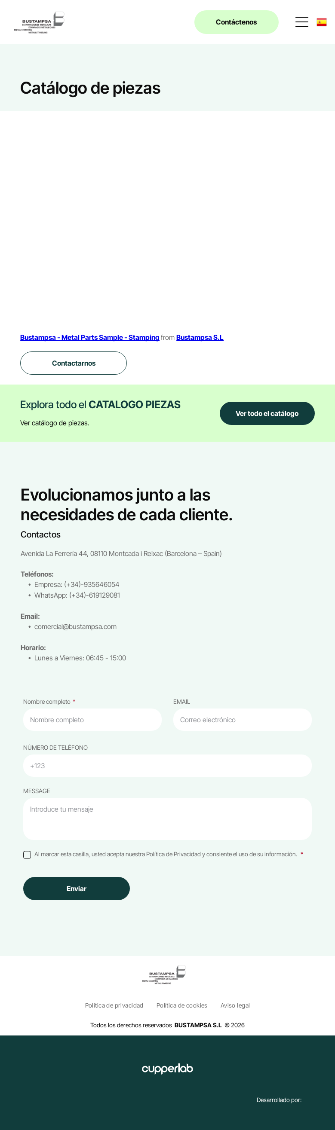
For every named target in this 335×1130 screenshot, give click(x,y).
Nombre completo (47, 701)
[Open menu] (301, 21)
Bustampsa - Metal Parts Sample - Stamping (90, 337)
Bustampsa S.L (200, 337)
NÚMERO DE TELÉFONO (55, 747)
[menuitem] (114, 1005)
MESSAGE (36, 790)
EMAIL (181, 701)
